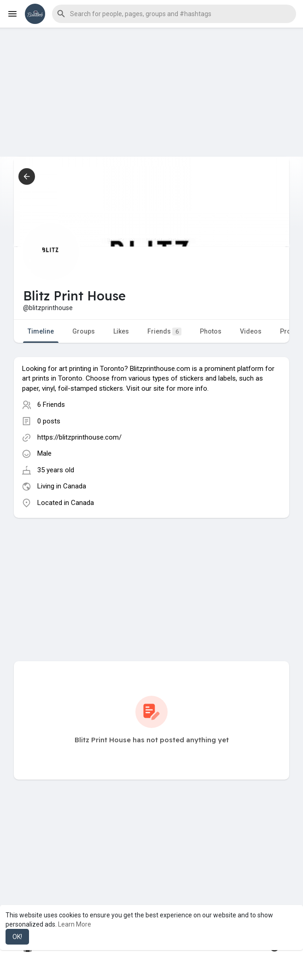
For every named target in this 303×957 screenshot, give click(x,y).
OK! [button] (17, 936)
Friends (164, 331)
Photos (210, 331)
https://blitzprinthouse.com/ (79, 437)
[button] (174, 14)
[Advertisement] (151, 92)
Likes (121, 331)
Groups (83, 331)
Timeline (41, 331)
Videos (251, 331)
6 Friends (51, 404)
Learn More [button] (74, 924)
